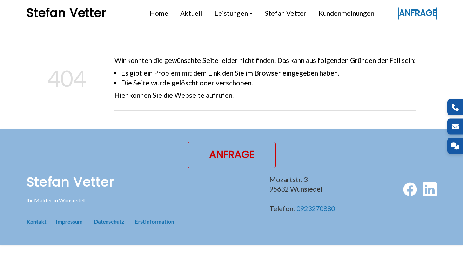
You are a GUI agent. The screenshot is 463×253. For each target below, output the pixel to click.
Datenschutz (109, 221)
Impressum (69, 221)
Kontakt (41, 221)
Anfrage (417, 13)
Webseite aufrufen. (204, 95)
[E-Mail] (455, 127)
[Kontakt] (455, 146)
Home (159, 13)
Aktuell (191, 13)
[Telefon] (455, 107)
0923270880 (315, 208)
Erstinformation (154, 221)
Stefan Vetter (285, 13)
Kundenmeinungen (346, 13)
